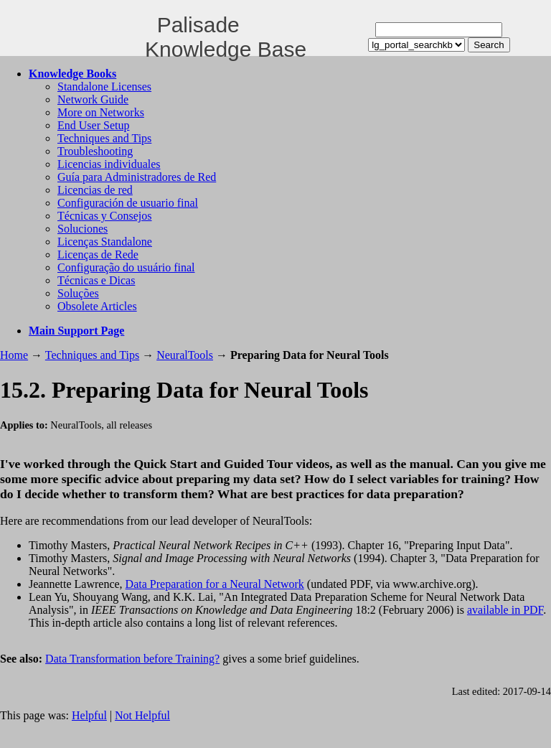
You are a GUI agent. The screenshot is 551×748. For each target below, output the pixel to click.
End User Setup (93, 125)
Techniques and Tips (104, 138)
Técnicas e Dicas (96, 280)
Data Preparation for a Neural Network (215, 584)
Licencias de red (95, 190)
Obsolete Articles (97, 306)
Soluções (78, 293)
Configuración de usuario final (127, 203)
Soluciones (82, 229)
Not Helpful (142, 715)
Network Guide (92, 99)
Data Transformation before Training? (132, 659)
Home (14, 355)
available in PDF (505, 610)
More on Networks (100, 112)
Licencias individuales (109, 164)
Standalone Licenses (104, 86)
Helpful (89, 715)
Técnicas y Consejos (104, 216)
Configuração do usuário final (126, 267)
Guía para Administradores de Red (136, 177)
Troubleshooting (95, 151)
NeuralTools (184, 355)
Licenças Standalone (104, 241)
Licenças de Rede (97, 254)
